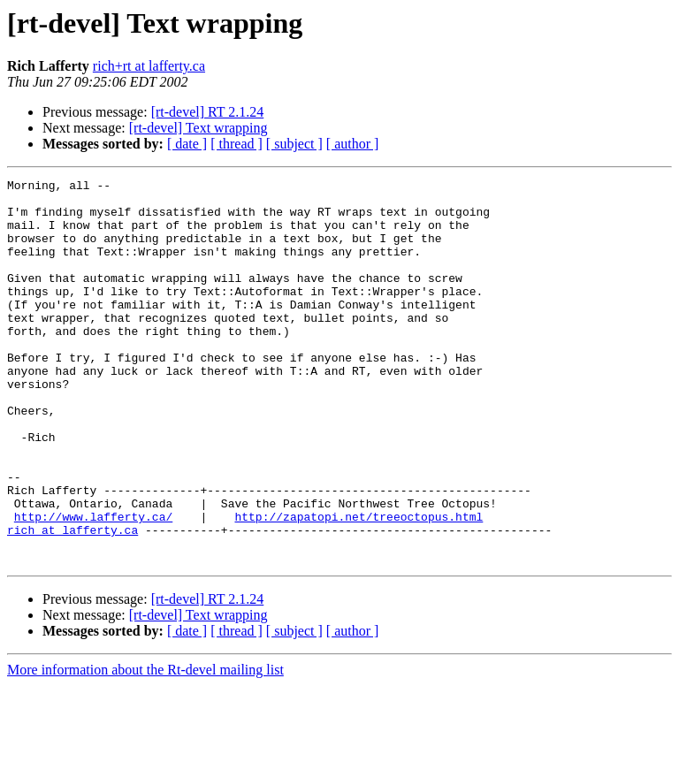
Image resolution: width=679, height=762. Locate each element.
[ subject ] (294, 143)
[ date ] (187, 143)
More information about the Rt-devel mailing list (145, 746)
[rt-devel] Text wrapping (198, 127)
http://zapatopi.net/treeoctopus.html (358, 585)
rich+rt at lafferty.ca (149, 65)
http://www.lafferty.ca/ (93, 585)
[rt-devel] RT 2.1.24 (207, 111)
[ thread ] (236, 143)
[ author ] (352, 143)
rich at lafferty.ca (72, 601)
